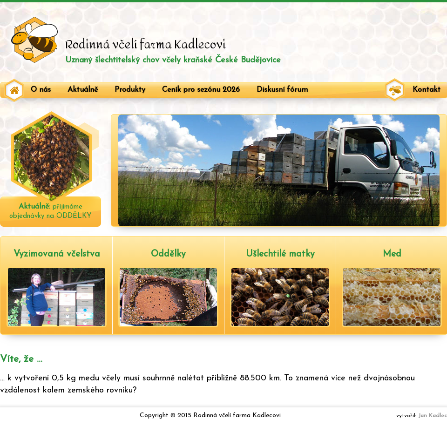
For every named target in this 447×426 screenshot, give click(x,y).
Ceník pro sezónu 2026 (201, 90)
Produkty (130, 90)
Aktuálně (83, 90)
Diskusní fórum (282, 90)
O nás (41, 90)
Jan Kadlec (432, 416)
